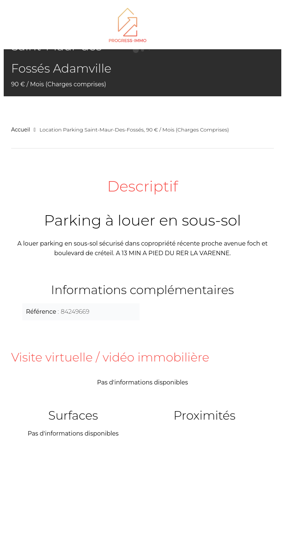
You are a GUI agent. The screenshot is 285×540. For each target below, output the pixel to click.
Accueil (20, 129)
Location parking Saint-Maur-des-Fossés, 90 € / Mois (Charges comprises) (134, 129)
